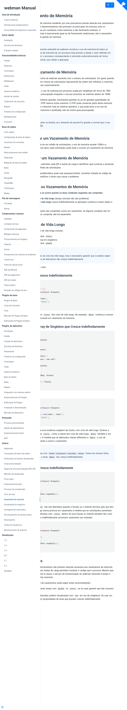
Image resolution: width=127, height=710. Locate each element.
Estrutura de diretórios (13, 45)
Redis (6, 168)
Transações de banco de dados (17, 453)
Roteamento (9, 76)
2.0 (5, 556)
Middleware (9, 81)
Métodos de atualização (14, 474)
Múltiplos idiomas (11, 234)
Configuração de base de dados (17, 137)
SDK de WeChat (10, 270)
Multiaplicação (10, 117)
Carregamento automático (15, 510)
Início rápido (9, 132)
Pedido (7, 61)
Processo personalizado (14, 423)
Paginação (8, 158)
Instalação (8, 40)
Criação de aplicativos (13, 341)
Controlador (9, 71)
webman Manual (20, 7)
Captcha (7, 244)
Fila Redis (8, 203)
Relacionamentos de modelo (16, 152)
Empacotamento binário (14, 433)
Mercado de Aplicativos (14, 413)
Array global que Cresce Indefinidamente (78, 551)
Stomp (7, 209)
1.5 (5, 545)
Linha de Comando (12, 306)
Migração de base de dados (15, 163)
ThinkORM (8, 183)
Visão (6, 86)
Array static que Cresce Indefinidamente (78, 341)
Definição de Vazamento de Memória (80, 86)
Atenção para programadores (16, 25)
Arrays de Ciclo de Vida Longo (74, 286)
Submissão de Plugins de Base (17, 321)
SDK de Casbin (10, 280)
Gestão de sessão (11, 96)
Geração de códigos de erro (15, 290)
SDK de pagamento (12, 275)
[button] (109, 5)
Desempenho (9, 520)
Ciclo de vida (9, 494)
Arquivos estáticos (12, 91)
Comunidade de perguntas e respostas (20, 30)
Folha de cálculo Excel (13, 265)
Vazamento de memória (14, 499)
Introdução (8, 331)
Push (6, 311)
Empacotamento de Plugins (15, 397)
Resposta (8, 66)
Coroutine (8, 122)
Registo (7, 107)
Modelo (7, 147)
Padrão (7, 336)
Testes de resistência (13, 525)
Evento (7, 249)
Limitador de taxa (11, 224)
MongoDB (8, 178)
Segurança (8, 448)
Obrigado (8, 571)
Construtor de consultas (14, 142)
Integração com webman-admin (17, 392)
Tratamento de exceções (14, 101)
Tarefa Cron (9, 260)
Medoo (7, 193)
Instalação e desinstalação (15, 408)
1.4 (5, 540)
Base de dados (10, 377)
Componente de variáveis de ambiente (20, 254)
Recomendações (63, 651)
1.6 (5, 550)
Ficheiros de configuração (15, 112)
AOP (6, 438)
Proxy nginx (9, 479)
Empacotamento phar (13, 484)
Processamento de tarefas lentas (18, 515)
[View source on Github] (121, 5)
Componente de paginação (15, 229)
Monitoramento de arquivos (15, 530)
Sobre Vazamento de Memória (78, 15)
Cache (6, 173)
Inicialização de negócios (14, 504)
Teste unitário (9, 285)
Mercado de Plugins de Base (16, 316)
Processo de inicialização (14, 489)
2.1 (5, 561)
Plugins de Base (10, 300)
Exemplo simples (11, 50)
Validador (8, 219)
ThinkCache (9, 188)
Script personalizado (12, 464)
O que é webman (11, 20)
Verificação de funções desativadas (19, 459)
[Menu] (19, 707)
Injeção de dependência (14, 428)
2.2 (5, 566)
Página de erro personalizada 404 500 (20, 469)
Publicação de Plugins (13, 402)
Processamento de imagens (15, 239)
